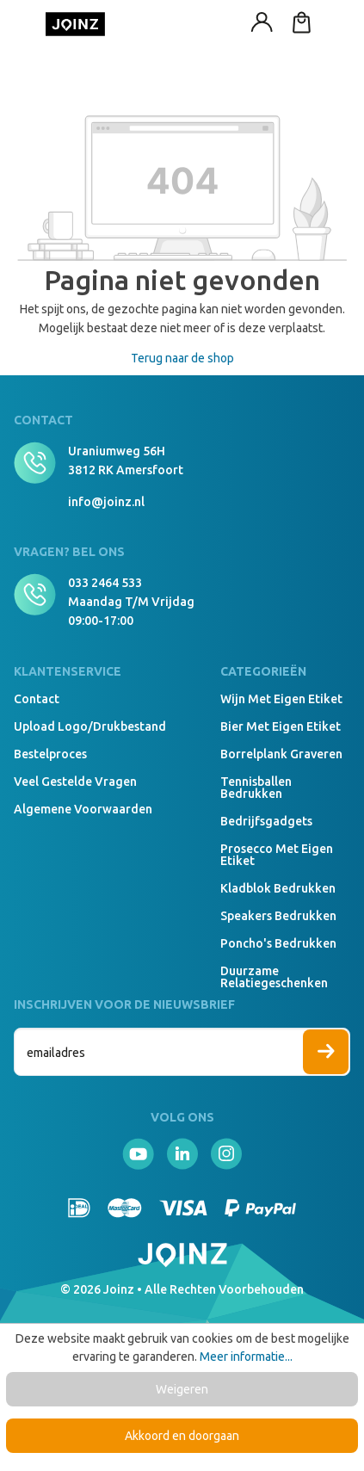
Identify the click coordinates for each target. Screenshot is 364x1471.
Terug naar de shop (182, 358)
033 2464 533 (105, 583)
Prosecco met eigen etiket (276, 855)
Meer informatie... (246, 1356)
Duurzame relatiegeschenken (274, 977)
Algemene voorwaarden (83, 809)
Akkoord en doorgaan (182, 1436)
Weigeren (182, 1389)
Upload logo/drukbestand (90, 726)
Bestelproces (50, 754)
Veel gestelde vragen (75, 781)
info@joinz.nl (106, 502)
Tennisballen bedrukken (256, 787)
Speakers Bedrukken (278, 916)
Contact (36, 699)
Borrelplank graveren (281, 754)
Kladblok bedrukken (278, 888)
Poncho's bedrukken (278, 943)
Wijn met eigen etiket (281, 699)
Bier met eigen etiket (280, 726)
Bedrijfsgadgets (266, 821)
